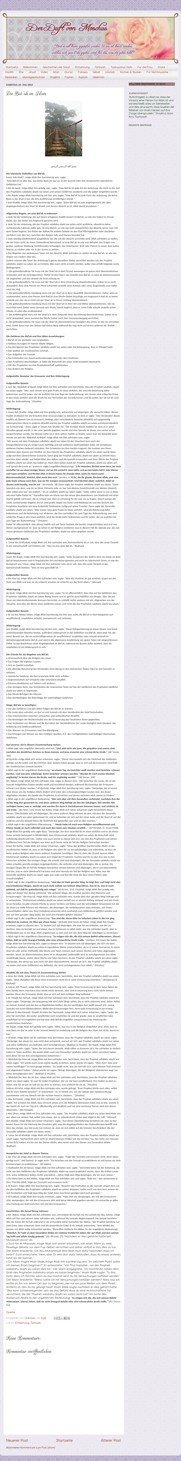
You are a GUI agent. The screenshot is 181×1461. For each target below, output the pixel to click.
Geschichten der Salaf (56, 67)
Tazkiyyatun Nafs (121, 67)
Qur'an (68, 72)
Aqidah (83, 77)
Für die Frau (144, 67)
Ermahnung (82, 67)
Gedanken (11, 77)
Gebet (96, 72)
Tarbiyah (100, 67)
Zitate (161, 67)
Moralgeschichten (33, 77)
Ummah (110, 72)
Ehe (21, 72)
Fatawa (83, 72)
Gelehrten (98, 77)
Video (44, 72)
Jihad (32, 72)
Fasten (69, 77)
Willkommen (30, 67)
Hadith (9, 72)
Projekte (55, 77)
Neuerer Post (17, 1440)
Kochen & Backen (130, 72)
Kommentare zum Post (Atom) (37, 1447)
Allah (56, 72)
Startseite (12, 67)
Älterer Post (111, 1440)
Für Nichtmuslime (157, 72)
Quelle (10, 1312)
